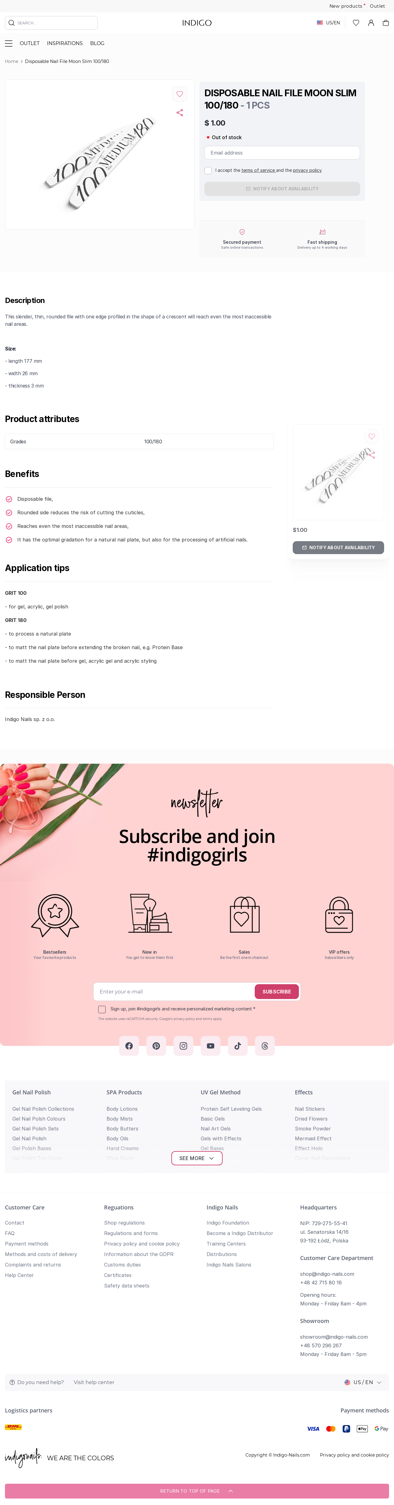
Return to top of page (196, 1491)
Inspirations (65, 43)
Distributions (222, 1254)
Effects (304, 1092)
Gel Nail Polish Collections (43, 1109)
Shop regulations (124, 1223)
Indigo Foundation (228, 1223)
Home (11, 61)
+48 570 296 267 (321, 1345)
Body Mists (120, 1119)
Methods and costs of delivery (41, 1254)
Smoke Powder (313, 1129)
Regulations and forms (131, 1233)
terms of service (258, 170)
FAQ (10, 1233)
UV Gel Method (221, 1092)
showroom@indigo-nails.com (334, 1337)
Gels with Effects (221, 1138)
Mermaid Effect (313, 1138)
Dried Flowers (311, 1119)
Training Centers (226, 1244)
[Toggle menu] (8, 43)
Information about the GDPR (139, 1254)
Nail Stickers (310, 1109)
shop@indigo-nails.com (327, 1274)
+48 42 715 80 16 (321, 1282)
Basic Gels (213, 1119)
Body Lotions (122, 1109)
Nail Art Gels (216, 1129)
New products (346, 6)
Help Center (19, 1275)
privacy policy (307, 170)
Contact (14, 1223)
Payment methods (26, 1244)
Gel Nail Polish (31, 1092)
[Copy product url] (179, 112)
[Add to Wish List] (179, 94)
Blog (97, 43)
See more (197, 1158)
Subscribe (276, 992)
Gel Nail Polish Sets (35, 1129)
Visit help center (94, 1382)
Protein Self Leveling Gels (231, 1109)
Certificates (118, 1275)
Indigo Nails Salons (229, 1265)
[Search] (12, 23)
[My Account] (371, 23)
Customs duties (122, 1265)
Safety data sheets (126, 1286)
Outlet (377, 6)
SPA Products (124, 1092)
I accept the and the (269, 170)
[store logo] (197, 23)
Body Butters (122, 1129)
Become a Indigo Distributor (240, 1233)
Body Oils (117, 1138)
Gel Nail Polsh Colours (38, 1119)
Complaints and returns (33, 1265)
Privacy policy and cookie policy (142, 1244)
